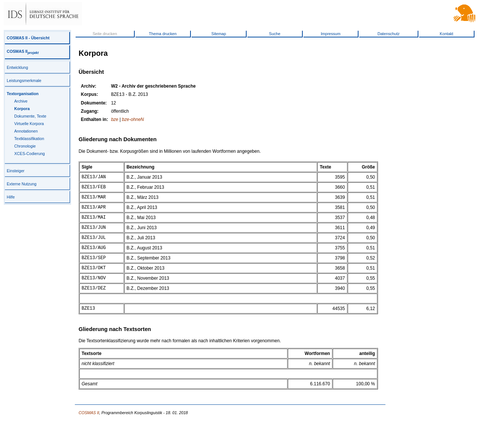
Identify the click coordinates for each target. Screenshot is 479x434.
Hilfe (11, 197)
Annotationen (26, 131)
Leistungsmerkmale (24, 80)
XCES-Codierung (29, 153)
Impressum (331, 33)
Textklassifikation (29, 138)
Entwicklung (17, 67)
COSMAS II (23, 51)
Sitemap (218, 33)
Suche (274, 33)
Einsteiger (15, 171)
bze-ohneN (133, 120)
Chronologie (25, 146)
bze (114, 120)
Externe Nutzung (21, 184)
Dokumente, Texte (30, 116)
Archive (21, 101)
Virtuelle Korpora (29, 123)
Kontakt (446, 33)
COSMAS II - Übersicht (28, 38)
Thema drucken (163, 33)
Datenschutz (389, 33)
